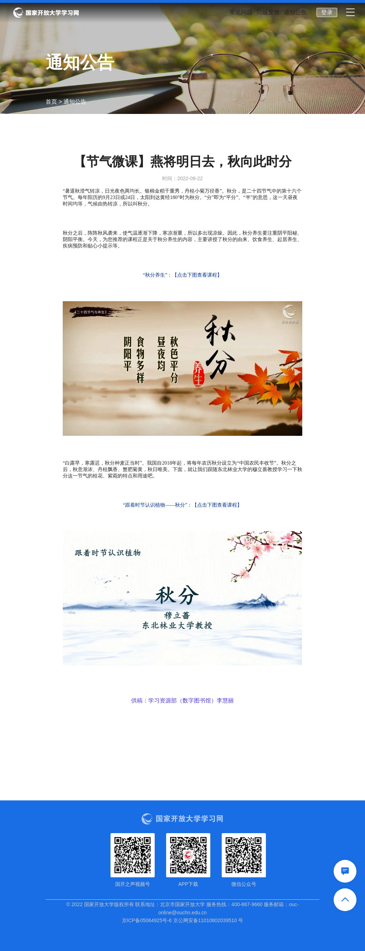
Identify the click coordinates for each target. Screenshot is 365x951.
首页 (51, 102)
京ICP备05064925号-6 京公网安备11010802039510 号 (182, 920)
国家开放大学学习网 (46, 13)
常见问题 (241, 12)
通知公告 (295, 12)
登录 (327, 12)
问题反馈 (268, 12)
